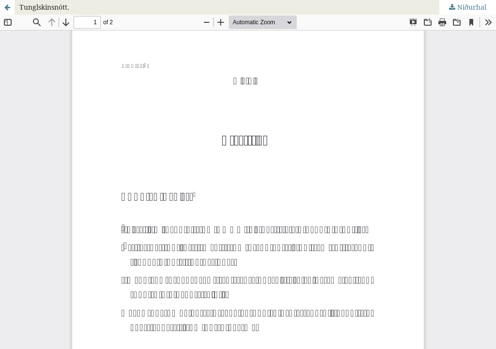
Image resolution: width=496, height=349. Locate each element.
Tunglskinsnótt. (44, 7)
